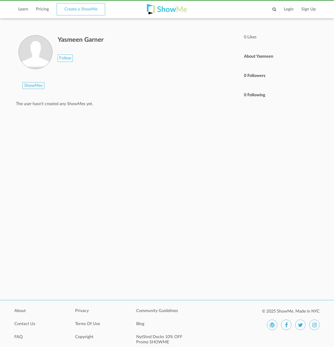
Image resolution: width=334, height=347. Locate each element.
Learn (23, 9)
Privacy (82, 311)
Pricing (42, 9)
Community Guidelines (157, 311)
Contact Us (24, 324)
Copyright (84, 337)
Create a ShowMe (80, 9)
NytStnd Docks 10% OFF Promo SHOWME (159, 339)
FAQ (18, 337)
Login (289, 9)
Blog (140, 324)
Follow (65, 58)
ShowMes (33, 85)
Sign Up (308, 9)
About (20, 311)
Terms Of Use (87, 324)
